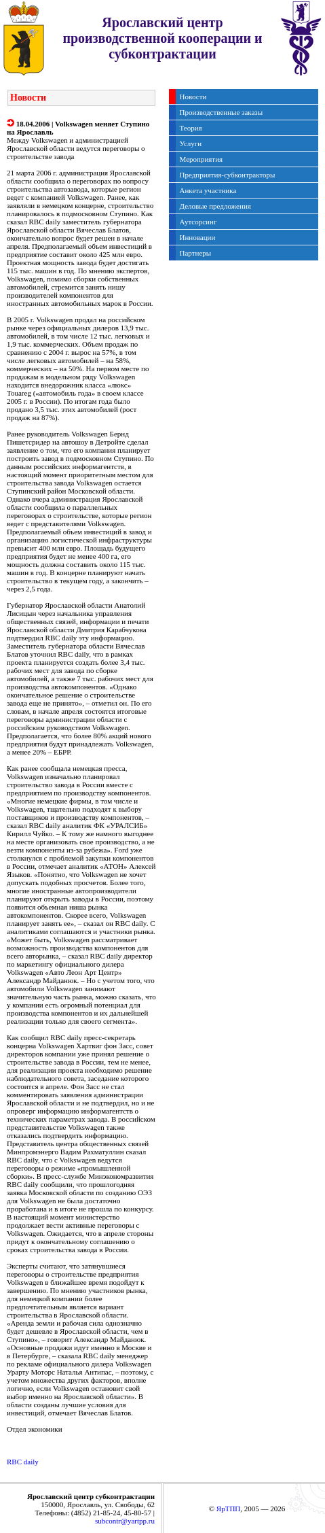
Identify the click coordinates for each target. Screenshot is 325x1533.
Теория (191, 128)
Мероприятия (201, 159)
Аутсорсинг (198, 222)
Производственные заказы (221, 112)
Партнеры (196, 253)
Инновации (198, 237)
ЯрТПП (228, 1508)
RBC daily (23, 1462)
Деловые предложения (215, 206)
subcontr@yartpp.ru (125, 1521)
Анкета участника (208, 190)
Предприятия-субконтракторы (227, 175)
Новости (193, 96)
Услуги (191, 143)
